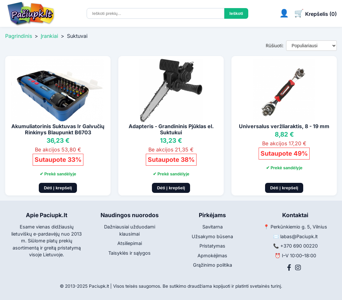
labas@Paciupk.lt (299, 236)
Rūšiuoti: (274, 45)
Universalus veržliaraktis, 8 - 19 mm (284, 126)
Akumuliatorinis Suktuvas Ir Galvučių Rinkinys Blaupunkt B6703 (57, 129)
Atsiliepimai (129, 243)
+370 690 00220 (299, 246)
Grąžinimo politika (212, 265)
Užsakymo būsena (212, 236)
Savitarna (212, 226)
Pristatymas (212, 246)
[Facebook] (289, 268)
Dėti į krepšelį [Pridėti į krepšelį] (58, 187)
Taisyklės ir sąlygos (129, 253)
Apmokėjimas (212, 255)
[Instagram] (298, 268)
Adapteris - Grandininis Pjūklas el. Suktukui (171, 129)
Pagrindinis (18, 36)
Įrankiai (49, 36)
